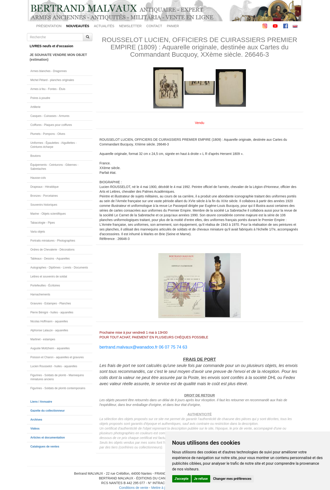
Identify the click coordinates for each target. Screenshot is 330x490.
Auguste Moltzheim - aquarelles (50, 348)
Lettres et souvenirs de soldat (48, 276)
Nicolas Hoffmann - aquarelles (49, 321)
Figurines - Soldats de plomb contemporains (58, 388)
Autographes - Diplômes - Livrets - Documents (59, 267)
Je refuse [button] (201, 479)
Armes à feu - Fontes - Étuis (47, 89)
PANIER (173, 26)
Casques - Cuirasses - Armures (49, 116)
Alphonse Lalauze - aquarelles (49, 330)
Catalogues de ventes (44, 446)
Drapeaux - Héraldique (44, 186)
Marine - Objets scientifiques (48, 213)
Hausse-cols (38, 177)
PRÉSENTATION (49, 26)
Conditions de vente (133, 488)
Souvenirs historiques (43, 204)
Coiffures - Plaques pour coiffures (51, 125)
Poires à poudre (40, 98)
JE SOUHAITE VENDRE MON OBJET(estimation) (58, 57)
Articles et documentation (47, 437)
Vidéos (35, 428)
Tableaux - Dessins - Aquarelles (50, 258)
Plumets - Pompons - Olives (47, 134)
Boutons (35, 156)
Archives (36, 419)
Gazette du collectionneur (47, 410)
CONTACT (154, 26)
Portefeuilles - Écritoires (45, 285)
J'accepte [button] (182, 479)
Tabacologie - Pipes (42, 222)
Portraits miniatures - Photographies (52, 240)
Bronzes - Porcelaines (44, 195)
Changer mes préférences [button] (232, 479)
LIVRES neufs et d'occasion (51, 46)
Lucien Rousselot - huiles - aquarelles (53, 366)
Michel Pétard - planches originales (52, 80)
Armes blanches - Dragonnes (48, 71)
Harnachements (40, 294)
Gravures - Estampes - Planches (50, 303)
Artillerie (35, 107)
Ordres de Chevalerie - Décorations (52, 249)
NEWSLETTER (130, 26)
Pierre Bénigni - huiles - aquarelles (51, 312)
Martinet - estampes (42, 339)
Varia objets (37, 231)
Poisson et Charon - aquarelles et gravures (57, 357)
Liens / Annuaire (41, 401)
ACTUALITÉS (104, 26)
